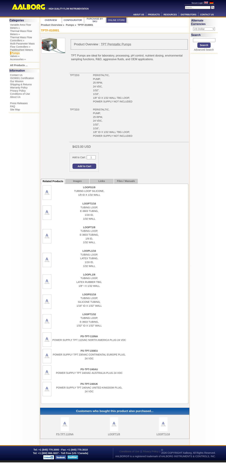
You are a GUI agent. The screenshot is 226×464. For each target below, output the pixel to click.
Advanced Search (204, 49)
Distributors (188, 14)
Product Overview (51, 25)
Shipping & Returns (21, 84)
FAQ (12, 106)
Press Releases (19, 103)
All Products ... (19, 65)
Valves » (15, 56)
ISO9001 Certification (22, 78)
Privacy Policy (18, 90)
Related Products (53, 181)
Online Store (116, 20)
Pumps (70, 25)
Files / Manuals (126, 181)
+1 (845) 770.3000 (48, 449)
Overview (51, 20)
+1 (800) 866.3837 (48, 453)
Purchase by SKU (95, 20)
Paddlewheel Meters (21, 49)
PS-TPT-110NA (64, 434)
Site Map (15, 109)
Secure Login (197, 3)
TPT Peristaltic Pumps (116, 44)
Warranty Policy (19, 87)
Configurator (73, 20)
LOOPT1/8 (114, 434)
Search (196, 34)
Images (77, 181)
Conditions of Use (20, 93)
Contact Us (207, 14)
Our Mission (17, 81)
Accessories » (18, 59)
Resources (170, 14)
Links (101, 181)
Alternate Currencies (198, 22)
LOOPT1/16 (163, 434)
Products (154, 14)
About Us (138, 14)
